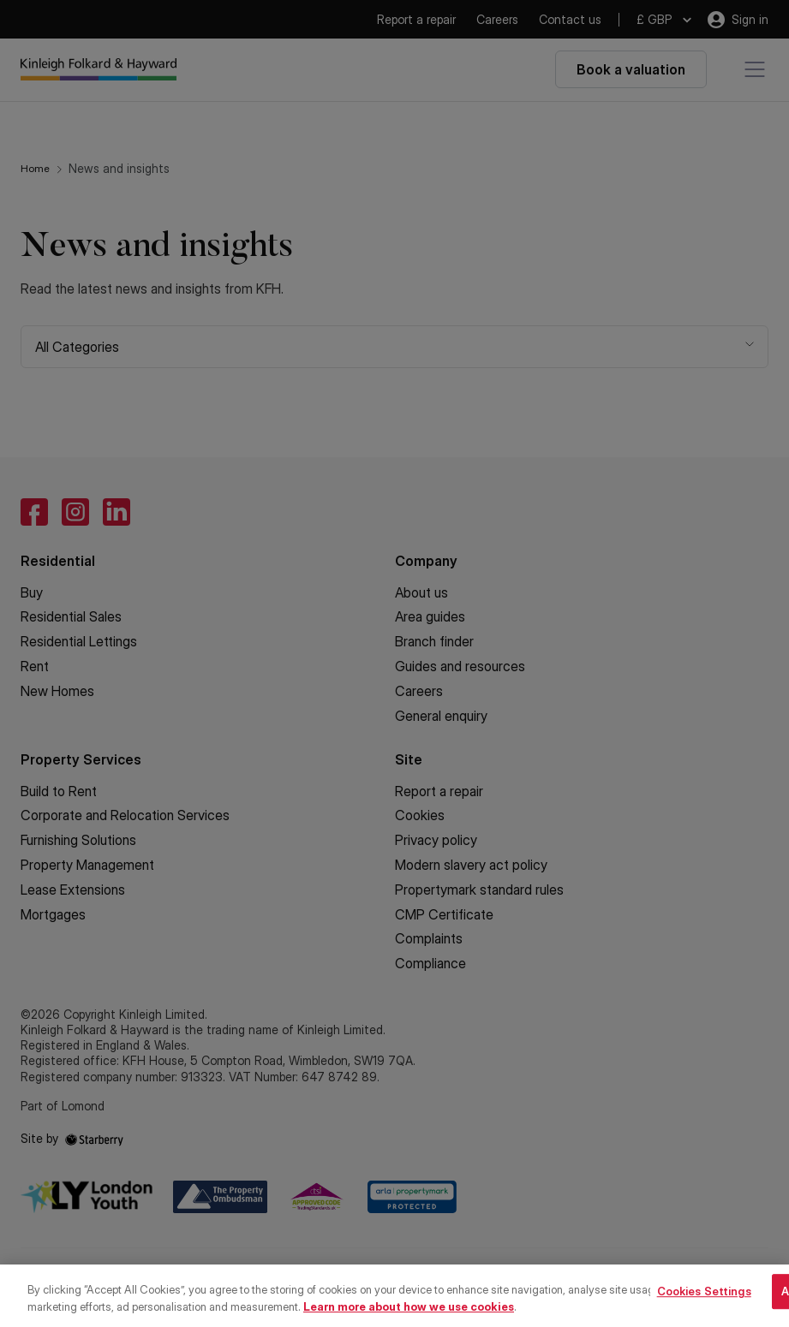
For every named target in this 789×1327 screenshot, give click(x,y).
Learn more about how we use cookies (408, 1317)
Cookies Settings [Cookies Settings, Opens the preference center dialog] (704, 1301)
